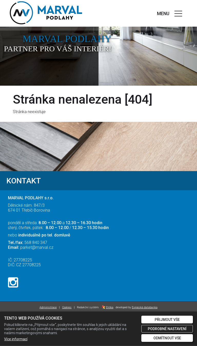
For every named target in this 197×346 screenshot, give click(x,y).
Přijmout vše (167, 320)
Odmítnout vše (167, 338)
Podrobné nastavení (167, 329)
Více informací (15, 339)
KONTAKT (23, 180)
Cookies (67, 307)
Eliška (107, 307)
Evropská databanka (144, 307)
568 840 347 (35, 242)
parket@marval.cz (36, 247)
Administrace (48, 307)
